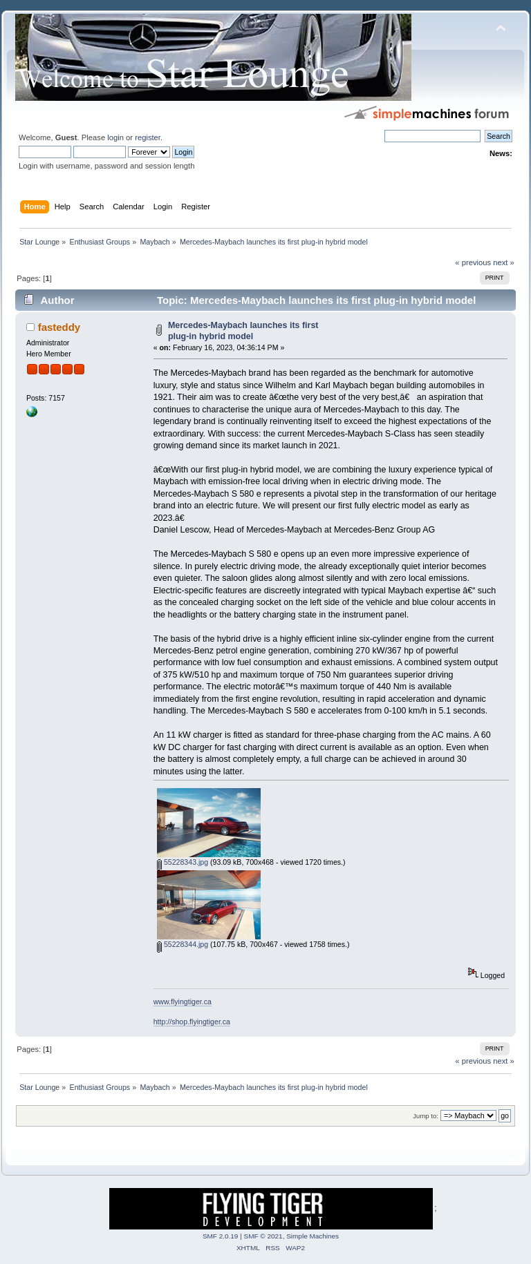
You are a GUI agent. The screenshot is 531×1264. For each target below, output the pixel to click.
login (115, 137)
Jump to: (425, 1116)
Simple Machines (312, 1236)
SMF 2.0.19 (221, 1236)
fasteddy (59, 327)
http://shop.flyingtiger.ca (191, 1021)
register (147, 137)
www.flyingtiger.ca (182, 1001)
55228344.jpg (182, 944)
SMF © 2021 (263, 1236)
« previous (473, 262)
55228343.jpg (182, 862)
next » (503, 262)
